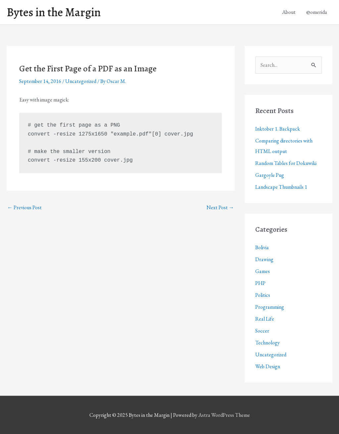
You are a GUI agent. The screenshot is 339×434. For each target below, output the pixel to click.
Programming (269, 306)
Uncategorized (80, 81)
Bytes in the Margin (54, 12)
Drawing (264, 259)
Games (262, 271)
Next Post (220, 207)
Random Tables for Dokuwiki (285, 163)
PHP (260, 283)
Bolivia (262, 247)
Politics (262, 295)
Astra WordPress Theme (224, 415)
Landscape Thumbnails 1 (281, 186)
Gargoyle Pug (269, 175)
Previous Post (24, 207)
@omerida (316, 12)
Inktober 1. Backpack (277, 128)
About (289, 12)
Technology (267, 342)
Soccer (262, 330)
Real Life (264, 318)
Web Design (267, 366)
